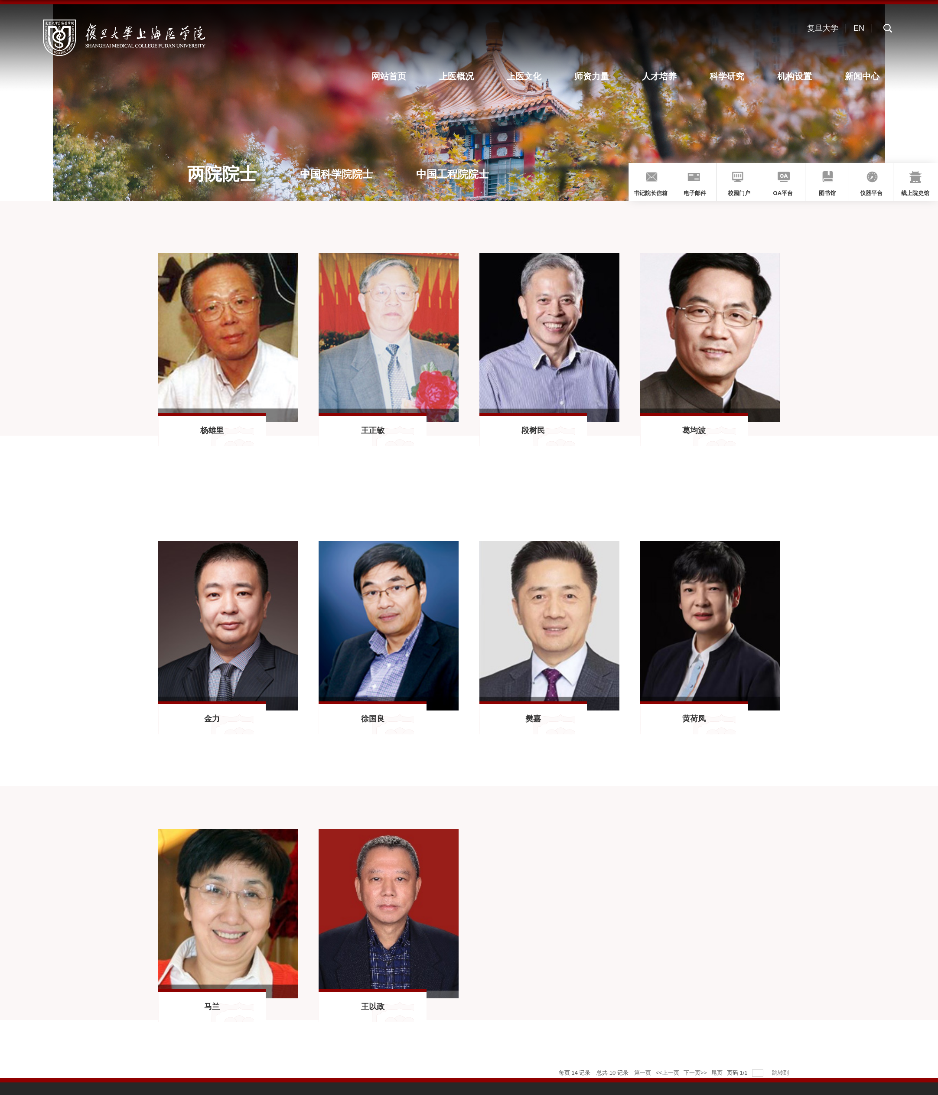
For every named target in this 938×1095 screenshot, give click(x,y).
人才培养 (663, 76)
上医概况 (463, 76)
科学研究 (729, 76)
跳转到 (781, 1072)
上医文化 (530, 76)
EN (858, 28)
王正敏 (372, 430)
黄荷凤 (694, 718)
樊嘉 (533, 718)
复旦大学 (822, 28)
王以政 (372, 1006)
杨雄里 (212, 430)
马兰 (212, 1006)
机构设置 (796, 76)
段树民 (533, 430)
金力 (212, 718)
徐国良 (372, 718)
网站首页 (397, 76)
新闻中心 (862, 76)
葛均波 (694, 430)
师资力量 (596, 76)
